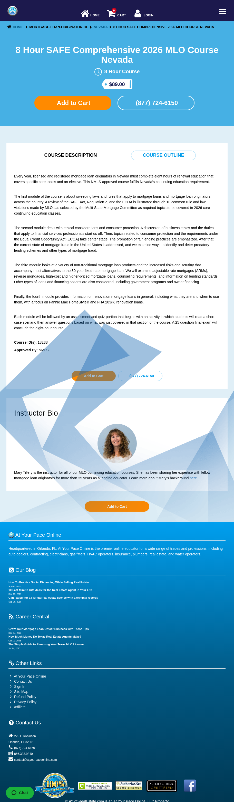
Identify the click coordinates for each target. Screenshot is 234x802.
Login (143, 14)
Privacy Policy (25, 702)
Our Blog (22, 570)
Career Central (28, 616)
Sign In (16, 686)
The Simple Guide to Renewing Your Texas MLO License (46, 644)
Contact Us (20, 681)
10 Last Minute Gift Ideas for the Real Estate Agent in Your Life (50, 590)
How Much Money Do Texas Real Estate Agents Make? (44, 636)
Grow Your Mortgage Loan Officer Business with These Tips (48, 628)
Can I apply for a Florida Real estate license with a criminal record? (53, 597)
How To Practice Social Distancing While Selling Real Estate (48, 582)
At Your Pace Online (27, 676)
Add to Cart (72, 102)
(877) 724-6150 (156, 102)
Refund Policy (25, 697)
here (193, 478)
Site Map (18, 692)
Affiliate (17, 707)
